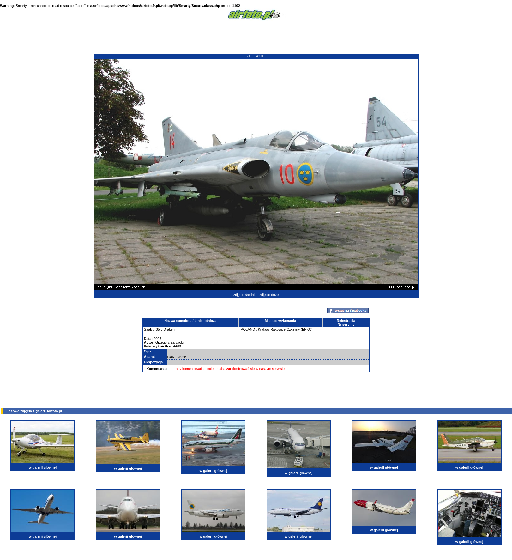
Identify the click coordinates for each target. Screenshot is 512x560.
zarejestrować (238, 368)
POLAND (248, 329)
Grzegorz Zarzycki (169, 342)
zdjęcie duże (269, 295)
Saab (148, 329)
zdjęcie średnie (244, 295)
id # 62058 (255, 56)
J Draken (168, 329)
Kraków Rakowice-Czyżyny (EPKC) (285, 329)
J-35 (156, 329)
